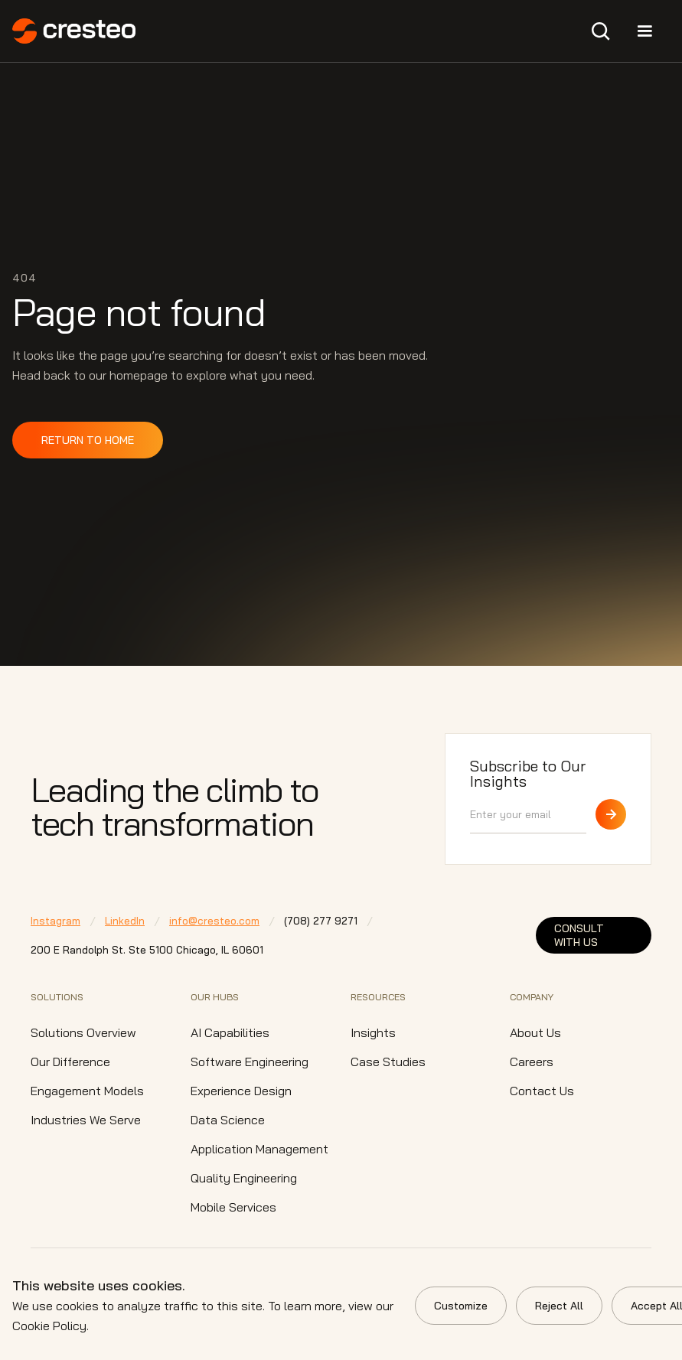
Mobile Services (233, 1207)
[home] (73, 31)
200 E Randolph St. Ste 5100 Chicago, (147, 950)
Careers (531, 1061)
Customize (461, 1306)
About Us (535, 1032)
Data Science (228, 1119)
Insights (373, 1032)
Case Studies (388, 1061)
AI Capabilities (230, 1032)
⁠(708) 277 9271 (320, 921)
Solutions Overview (83, 1032)
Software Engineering (249, 1061)
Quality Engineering (244, 1178)
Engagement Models (87, 1090)
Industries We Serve (86, 1119)
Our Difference (70, 1061)
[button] (601, 31)
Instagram (55, 921)
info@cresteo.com (214, 921)
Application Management (259, 1148)
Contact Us (542, 1090)
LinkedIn (125, 921)
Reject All (559, 1306)
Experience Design (241, 1090)
